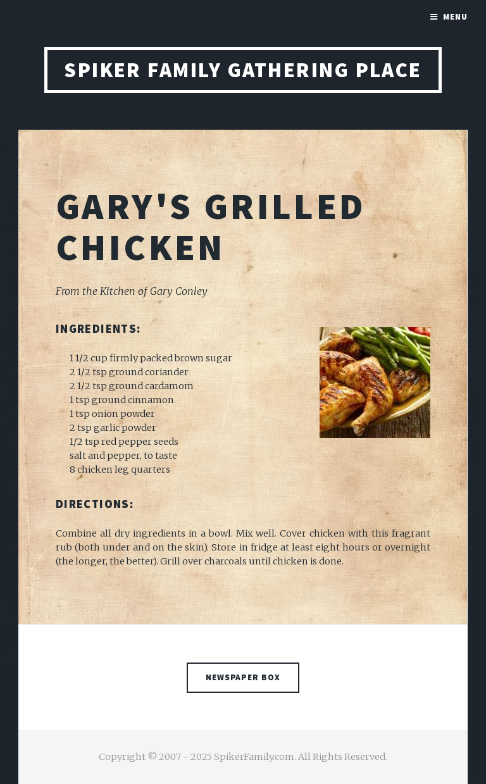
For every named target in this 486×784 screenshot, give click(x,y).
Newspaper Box (243, 677)
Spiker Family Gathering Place (243, 70)
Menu (455, 16)
